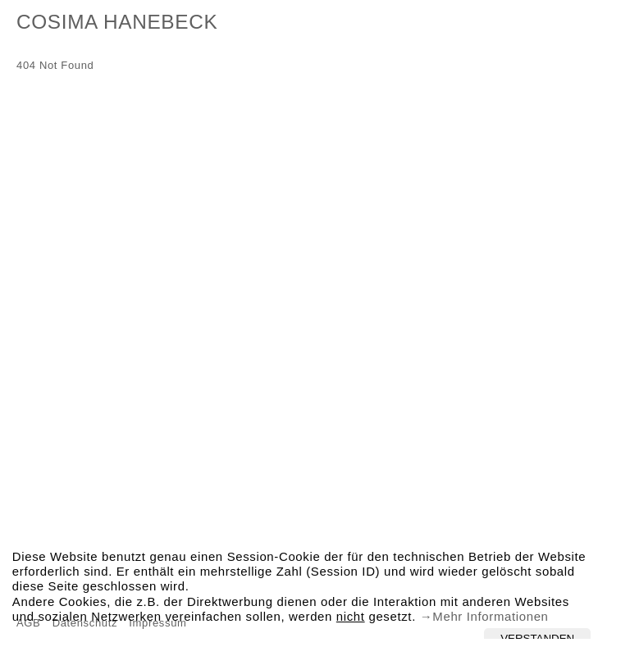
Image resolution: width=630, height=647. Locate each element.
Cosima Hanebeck (116, 25)
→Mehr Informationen (483, 619)
